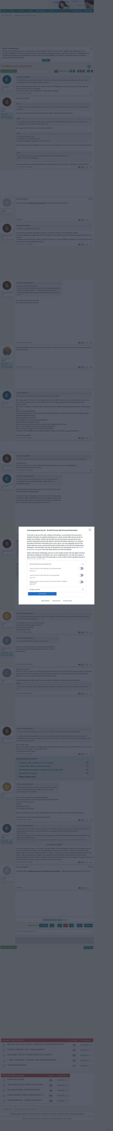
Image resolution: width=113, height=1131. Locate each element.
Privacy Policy (67, 601)
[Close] (90, 530)
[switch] (80, 568)
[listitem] (56, 564)
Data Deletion (45, 601)
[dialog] (56, 565)
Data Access (56, 601)
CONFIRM (42, 593)
